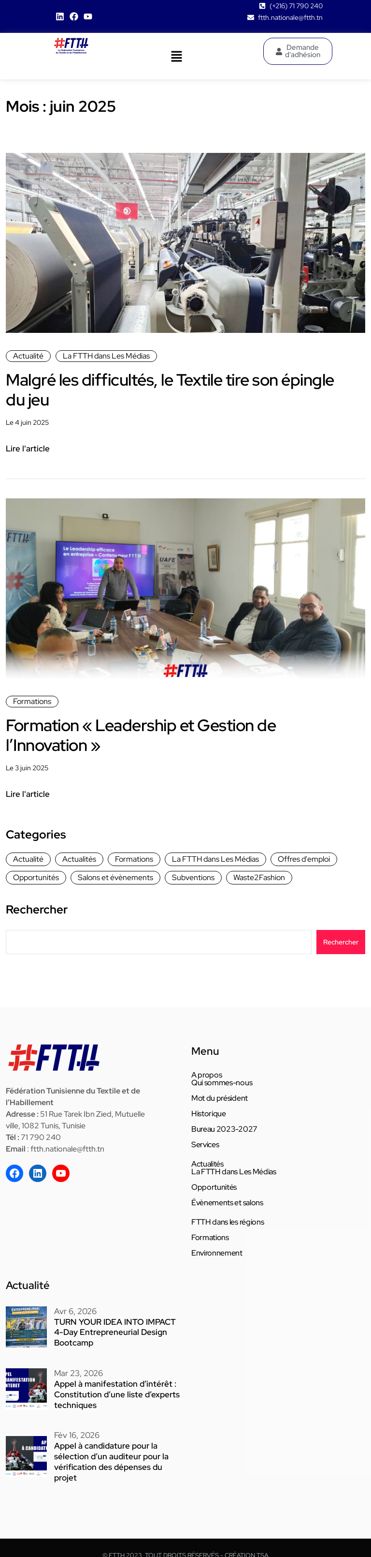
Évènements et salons (227, 1203)
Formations (32, 701)
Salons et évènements (115, 877)
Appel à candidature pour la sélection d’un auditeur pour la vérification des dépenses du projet (116, 1452)
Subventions (193, 877)
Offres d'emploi (304, 859)
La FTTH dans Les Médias (106, 356)
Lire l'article (28, 448)
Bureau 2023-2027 (224, 1129)
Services (205, 1145)
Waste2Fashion (259, 877)
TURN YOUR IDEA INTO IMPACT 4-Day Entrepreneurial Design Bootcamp (115, 1332)
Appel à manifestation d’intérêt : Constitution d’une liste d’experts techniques (112, 1392)
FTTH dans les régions (227, 1222)
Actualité (28, 356)
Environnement (217, 1253)
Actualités (79, 859)
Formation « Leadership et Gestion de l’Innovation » (151, 734)
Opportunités (36, 877)
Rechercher (37, 909)
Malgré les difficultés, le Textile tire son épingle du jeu (153, 389)
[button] (176, 56)
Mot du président (219, 1098)
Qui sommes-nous (221, 1083)
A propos (206, 1075)
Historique (208, 1114)
